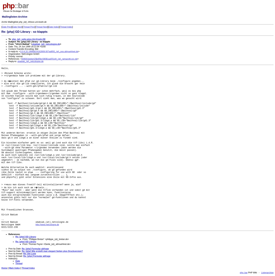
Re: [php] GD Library (25, 237)
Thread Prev (29, 27)
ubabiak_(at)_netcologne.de (46, 44)
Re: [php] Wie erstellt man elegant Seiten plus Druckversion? (52, 251)
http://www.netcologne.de (47, 224)
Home (4, 268)
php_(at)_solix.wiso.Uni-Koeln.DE (28, 39)
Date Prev (6, 27)
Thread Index (66, 27)
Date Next (17, 27)
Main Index (14, 268)
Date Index (54, 27)
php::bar (243, 272)
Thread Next (41, 27)
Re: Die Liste (29, 253)
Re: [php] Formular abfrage (35, 249)
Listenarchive (267, 272)
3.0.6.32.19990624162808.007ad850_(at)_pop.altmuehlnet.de (49, 51)
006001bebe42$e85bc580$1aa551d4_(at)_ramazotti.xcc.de (49, 59)
